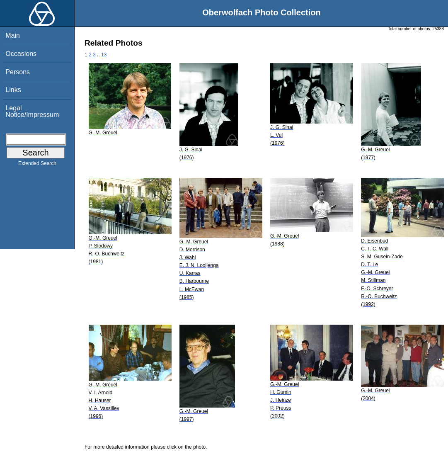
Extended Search (37, 165)
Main (12, 35)
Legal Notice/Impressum (32, 111)
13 (104, 55)
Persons (17, 71)
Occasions (20, 53)
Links (13, 89)
